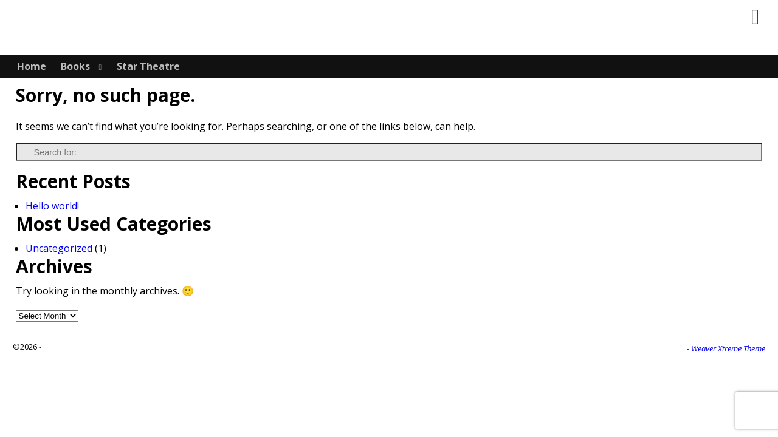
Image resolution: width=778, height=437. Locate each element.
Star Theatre (148, 66)
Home (31, 66)
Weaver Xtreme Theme (728, 348)
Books (75, 66)
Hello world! (52, 205)
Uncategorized (59, 248)
